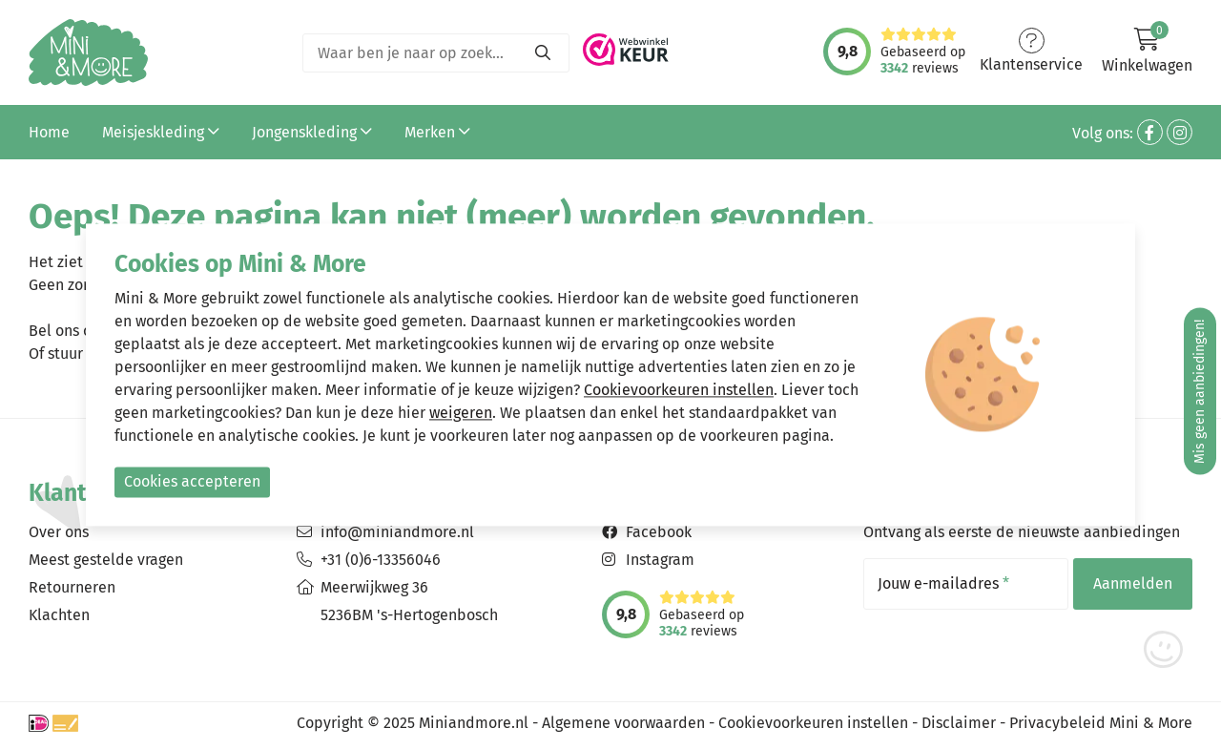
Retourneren (72, 587)
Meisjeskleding (160, 132)
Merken (437, 132)
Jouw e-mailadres (943, 584)
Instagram (660, 560)
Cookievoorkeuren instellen (813, 723)
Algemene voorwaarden (623, 723)
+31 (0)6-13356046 (381, 560)
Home (49, 132)
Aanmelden (1132, 583)
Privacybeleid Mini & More (1100, 723)
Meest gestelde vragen (106, 560)
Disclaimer (958, 723)
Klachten (59, 615)
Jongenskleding (312, 132)
